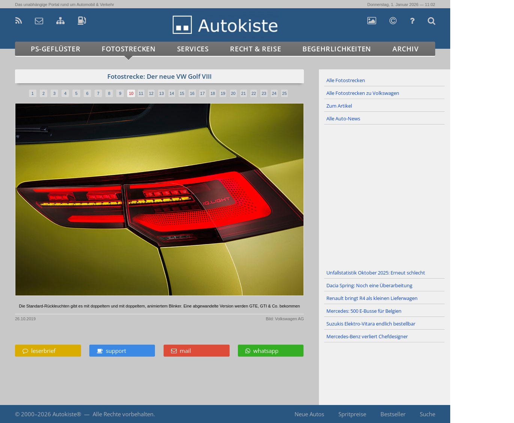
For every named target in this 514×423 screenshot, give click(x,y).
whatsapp (261, 350)
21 (243, 93)
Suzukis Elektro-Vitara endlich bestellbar (370, 323)
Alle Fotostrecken (345, 80)
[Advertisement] (384, 195)
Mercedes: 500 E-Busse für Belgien (363, 311)
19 (223, 93)
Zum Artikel (339, 105)
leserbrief (39, 350)
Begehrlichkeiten (336, 48)
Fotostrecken (128, 48)
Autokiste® (67, 414)
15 (182, 93)
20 (233, 93)
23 (264, 93)
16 (192, 93)
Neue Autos (309, 414)
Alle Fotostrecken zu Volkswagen (362, 93)
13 (161, 93)
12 (151, 93)
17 (202, 93)
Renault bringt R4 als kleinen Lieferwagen (372, 298)
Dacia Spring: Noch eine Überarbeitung (369, 285)
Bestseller (393, 414)
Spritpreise (352, 414)
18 (212, 93)
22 (253, 93)
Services (193, 48)
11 (141, 93)
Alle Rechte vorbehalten (123, 414)
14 (172, 93)
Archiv (405, 48)
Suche (427, 414)
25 (284, 93)
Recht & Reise (255, 48)
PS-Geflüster (55, 48)
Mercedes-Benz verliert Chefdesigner (367, 336)
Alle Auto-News (343, 118)
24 (274, 93)
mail (181, 350)
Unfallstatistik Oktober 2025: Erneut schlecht (375, 272)
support (111, 350)
